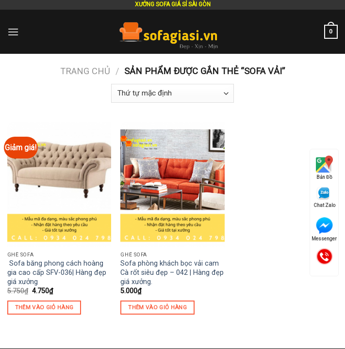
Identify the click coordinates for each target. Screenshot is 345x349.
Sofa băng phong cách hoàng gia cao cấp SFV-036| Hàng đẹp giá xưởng (56, 272)
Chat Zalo (324, 197)
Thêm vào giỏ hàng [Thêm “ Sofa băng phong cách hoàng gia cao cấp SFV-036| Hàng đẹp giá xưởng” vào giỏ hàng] (44, 307)
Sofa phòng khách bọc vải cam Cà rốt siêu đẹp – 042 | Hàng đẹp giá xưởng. (172, 272)
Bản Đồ (324, 168)
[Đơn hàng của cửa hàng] (172, 93)
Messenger (324, 229)
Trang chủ (85, 71)
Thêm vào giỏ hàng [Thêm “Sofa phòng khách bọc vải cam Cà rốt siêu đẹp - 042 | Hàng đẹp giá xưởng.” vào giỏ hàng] (157, 307)
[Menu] (13, 32)
